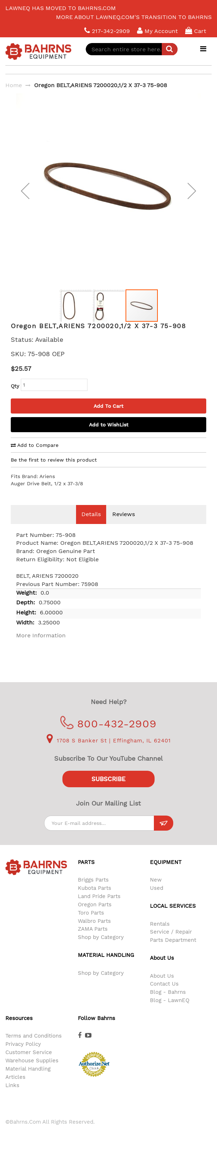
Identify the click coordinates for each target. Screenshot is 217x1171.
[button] (25, 196)
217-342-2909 (107, 30)
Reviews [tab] (123, 524)
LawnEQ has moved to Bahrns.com (60, 8)
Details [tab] (91, 524)
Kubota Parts (94, 899)
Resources (19, 1029)
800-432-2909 (108, 734)
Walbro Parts (94, 932)
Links (12, 1096)
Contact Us (164, 994)
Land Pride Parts (99, 907)
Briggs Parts (93, 890)
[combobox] (132, 49)
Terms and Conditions (33, 1046)
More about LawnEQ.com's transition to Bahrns (134, 17)
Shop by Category (101, 948)
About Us (162, 986)
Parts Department (173, 951)
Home (13, 85)
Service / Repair (171, 942)
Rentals (160, 934)
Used (156, 899)
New (156, 890)
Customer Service (28, 1063)
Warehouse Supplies (31, 1071)
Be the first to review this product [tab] (54, 470)
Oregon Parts (95, 915)
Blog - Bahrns (168, 1003)
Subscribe (108, 789)
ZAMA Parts (93, 939)
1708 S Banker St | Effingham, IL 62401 (109, 751)
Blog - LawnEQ (169, 1011)
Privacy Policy (23, 1055)
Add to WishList (108, 435)
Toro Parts (91, 923)
